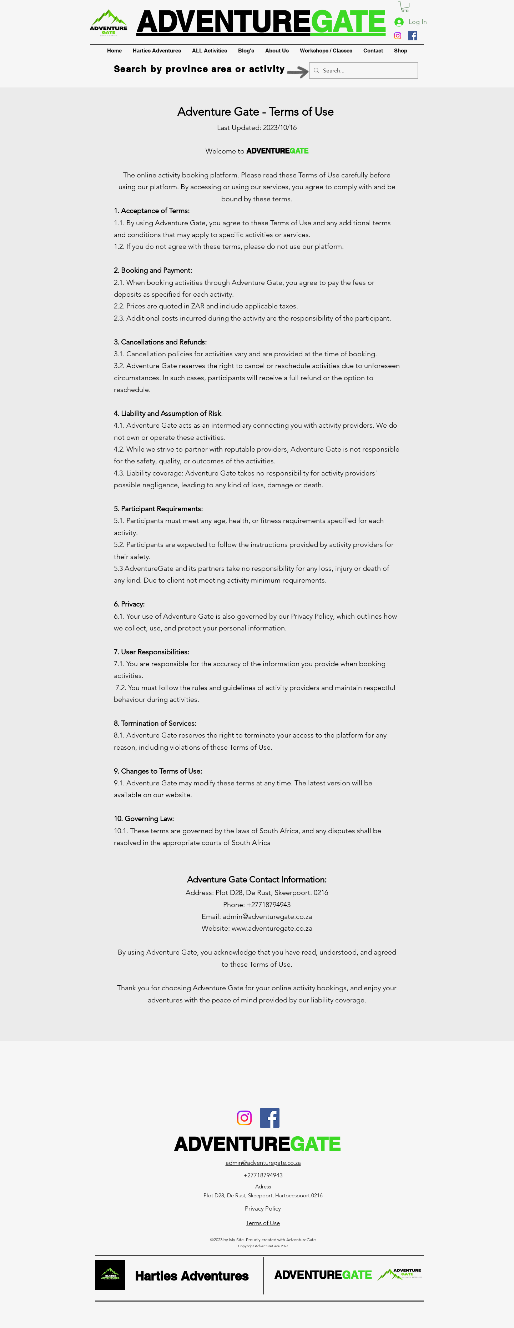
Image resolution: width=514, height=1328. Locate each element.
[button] (405, 6)
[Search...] (363, 71)
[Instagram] (397, 35)
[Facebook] (412, 35)
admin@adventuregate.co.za (267, 916)
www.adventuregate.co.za (272, 928)
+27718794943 (263, 1175)
